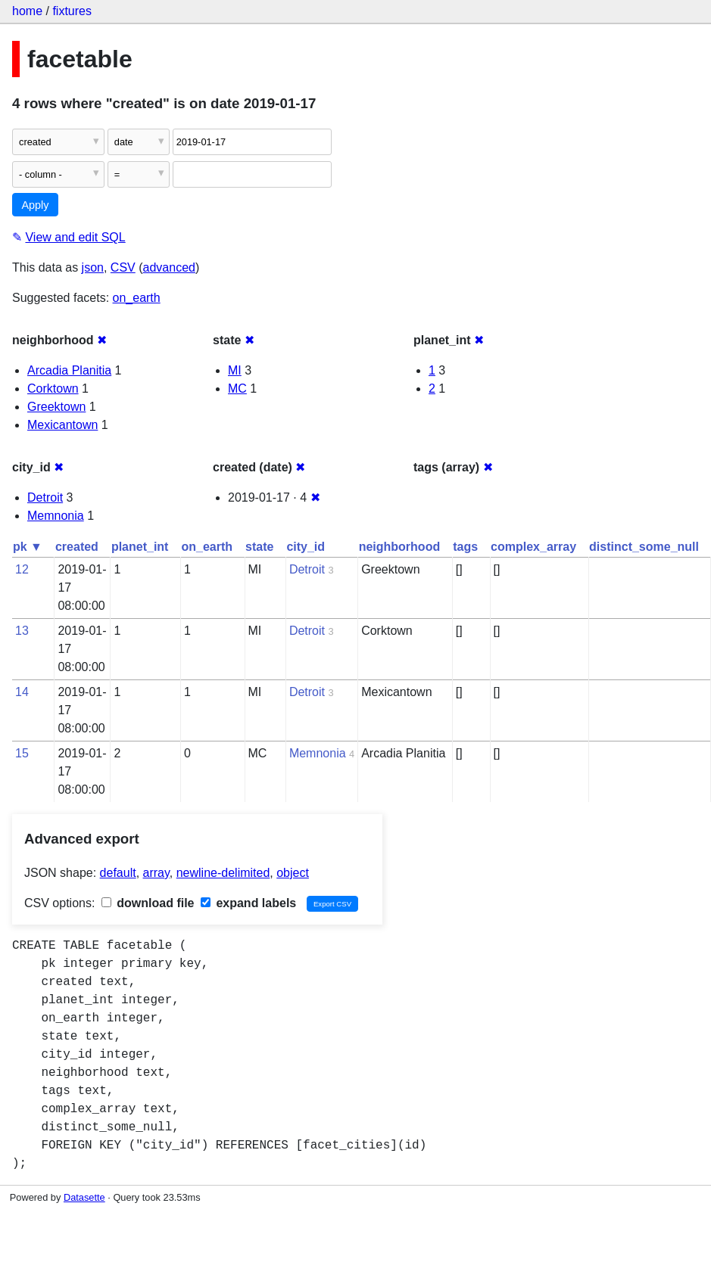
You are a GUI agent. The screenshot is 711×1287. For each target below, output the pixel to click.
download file (148, 903)
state (259, 546)
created (76, 546)
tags (465, 546)
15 (22, 753)
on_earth (137, 297)
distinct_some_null (644, 546)
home (27, 11)
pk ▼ (27, 546)
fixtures (72, 11)
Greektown (56, 406)
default (118, 872)
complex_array (533, 546)
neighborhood (400, 546)
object (292, 872)
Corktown (53, 388)
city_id (305, 546)
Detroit (45, 497)
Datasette (84, 1197)
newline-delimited (223, 872)
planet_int (140, 546)
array (156, 872)
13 (22, 630)
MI (235, 370)
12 (22, 569)
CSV (123, 267)
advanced (169, 267)
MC (237, 388)
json (93, 267)
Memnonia (55, 515)
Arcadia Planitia (69, 370)
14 (22, 691)
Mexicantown (62, 424)
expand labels (248, 903)
